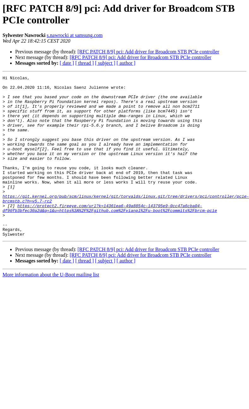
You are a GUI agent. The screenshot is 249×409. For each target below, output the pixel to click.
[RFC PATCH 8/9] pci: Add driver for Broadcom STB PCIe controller (148, 51)
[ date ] (67, 63)
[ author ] (126, 63)
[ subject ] (105, 63)
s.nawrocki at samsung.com (75, 35)
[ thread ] (84, 63)
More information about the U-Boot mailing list (51, 307)
